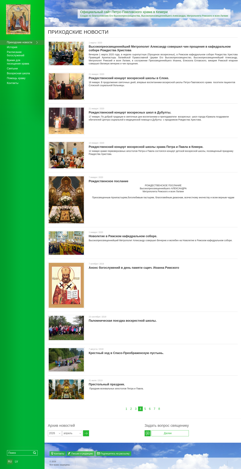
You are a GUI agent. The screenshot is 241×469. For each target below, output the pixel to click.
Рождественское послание (108, 181)
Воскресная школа (18, 73)
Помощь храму (16, 78)
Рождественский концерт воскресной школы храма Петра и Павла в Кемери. (146, 147)
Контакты (12, 83)
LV (16, 461)
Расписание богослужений (15, 54)
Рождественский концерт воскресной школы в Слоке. (129, 78)
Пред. (120, 408)
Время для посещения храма (18, 62)
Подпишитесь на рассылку (115, 453)
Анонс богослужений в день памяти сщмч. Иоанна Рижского (134, 267)
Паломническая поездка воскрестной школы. (122, 320)
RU (10, 461)
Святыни (12, 68)
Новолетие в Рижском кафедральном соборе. (123, 236)
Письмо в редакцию (82, 453)
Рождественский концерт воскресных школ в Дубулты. (130, 112)
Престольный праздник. (107, 384)
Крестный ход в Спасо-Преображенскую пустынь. (126, 353)
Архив (86, 433)
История (12, 47)
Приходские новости (19, 42)
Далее (166, 408)
